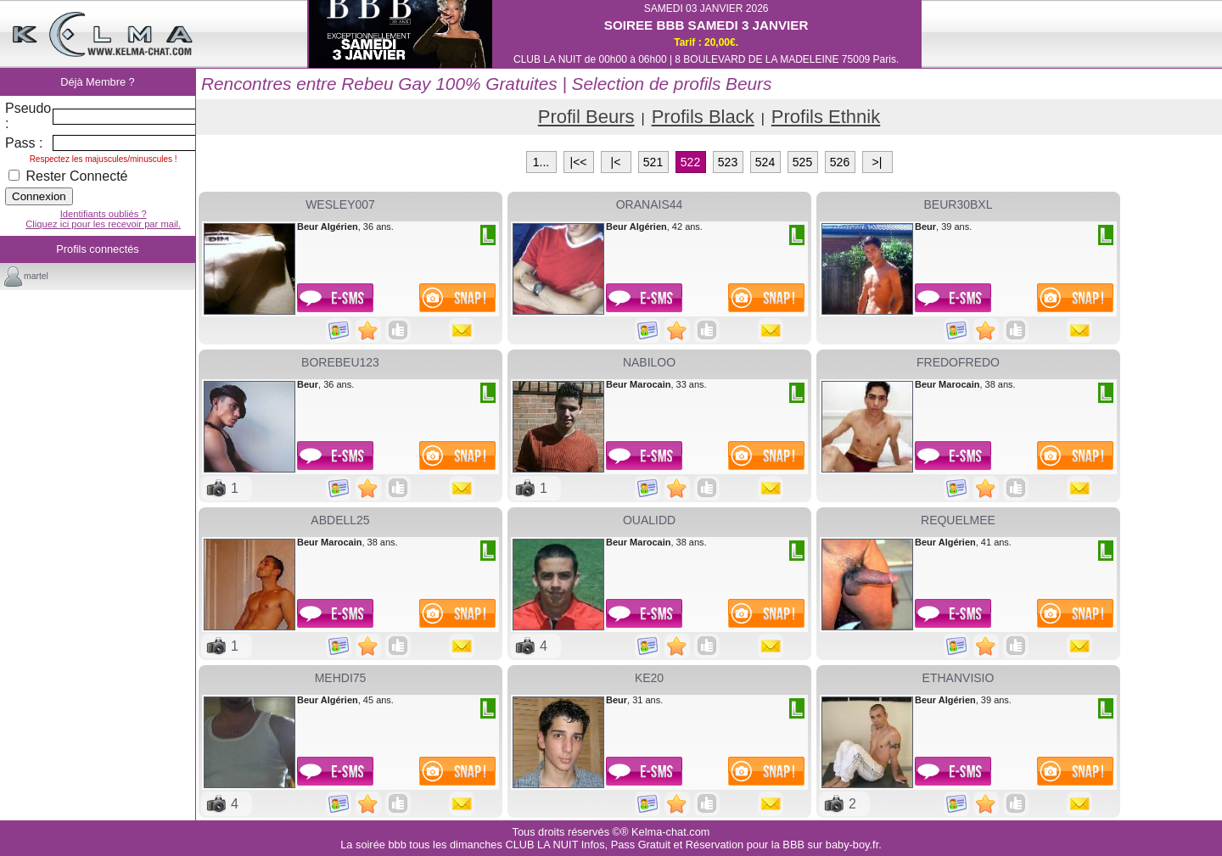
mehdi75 (341, 678)
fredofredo (958, 362)
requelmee (958, 520)
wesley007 (340, 204)
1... (541, 162)
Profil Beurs (586, 116)
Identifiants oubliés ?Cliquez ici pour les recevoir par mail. (103, 219)
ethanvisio (958, 678)
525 (802, 162)
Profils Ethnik (825, 116)
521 (653, 162)
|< (616, 162)
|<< (578, 162)
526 (839, 162)
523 (727, 162)
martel (36, 276)
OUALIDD (649, 520)
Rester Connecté (68, 176)
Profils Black (703, 116)
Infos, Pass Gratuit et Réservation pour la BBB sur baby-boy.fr (729, 844)
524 (765, 162)
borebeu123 (340, 362)
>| (877, 162)
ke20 (649, 678)
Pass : (23, 143)
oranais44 (649, 204)
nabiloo (649, 362)
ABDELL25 (340, 520)
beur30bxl (958, 204)
